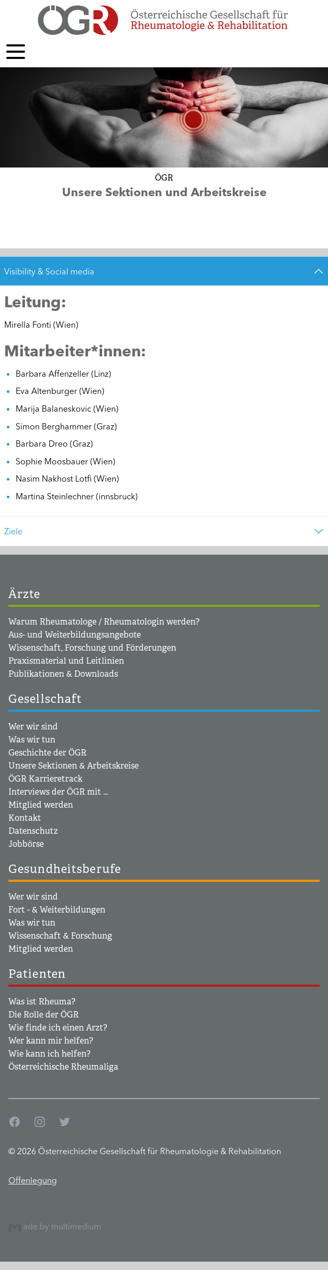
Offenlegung (32, 1180)
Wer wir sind (33, 726)
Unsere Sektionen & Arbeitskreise (73, 765)
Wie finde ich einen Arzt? (57, 1027)
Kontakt (24, 817)
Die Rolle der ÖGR (43, 1014)
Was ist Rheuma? (42, 1001)
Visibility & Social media (49, 271)
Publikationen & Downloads (63, 673)
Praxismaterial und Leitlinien (66, 660)
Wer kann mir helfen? (50, 1040)
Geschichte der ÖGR (47, 752)
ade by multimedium (54, 1226)
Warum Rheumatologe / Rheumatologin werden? (104, 621)
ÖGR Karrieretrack (45, 778)
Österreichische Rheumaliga (63, 1066)
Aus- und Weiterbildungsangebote (74, 634)
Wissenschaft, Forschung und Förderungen (92, 647)
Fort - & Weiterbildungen (56, 909)
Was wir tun (31, 739)
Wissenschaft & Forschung (60, 935)
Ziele (13, 531)
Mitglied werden (40, 804)
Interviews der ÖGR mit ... (58, 791)
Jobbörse (26, 843)
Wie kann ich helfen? (49, 1053)
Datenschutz (33, 830)
